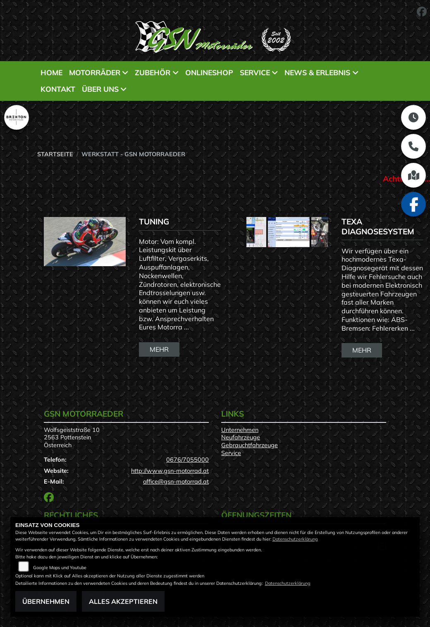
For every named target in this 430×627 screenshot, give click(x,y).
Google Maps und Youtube (59, 567)
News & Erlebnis (317, 72)
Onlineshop (209, 72)
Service (255, 72)
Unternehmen (239, 430)
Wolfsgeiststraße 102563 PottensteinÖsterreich (72, 437)
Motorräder (94, 72)
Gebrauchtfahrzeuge (249, 445)
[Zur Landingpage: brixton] (16, 117)
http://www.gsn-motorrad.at (170, 470)
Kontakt (58, 88)
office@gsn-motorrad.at (176, 481)
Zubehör (152, 72)
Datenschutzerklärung (295, 539)
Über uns (100, 88)
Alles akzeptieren (123, 601)
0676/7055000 (187, 459)
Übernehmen (45, 601)
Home (51, 72)
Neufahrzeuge (240, 437)
